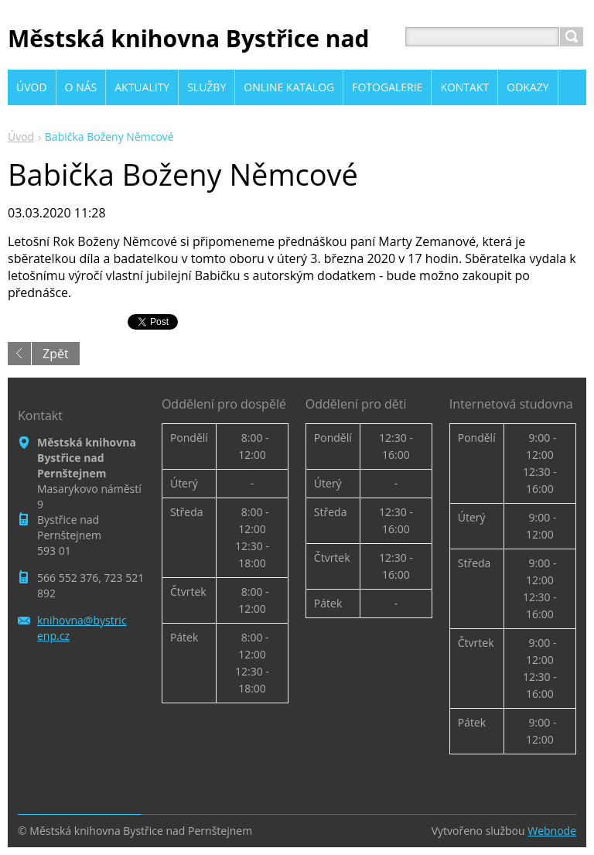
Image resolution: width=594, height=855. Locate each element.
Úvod (21, 136)
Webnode (551, 830)
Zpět (56, 353)
